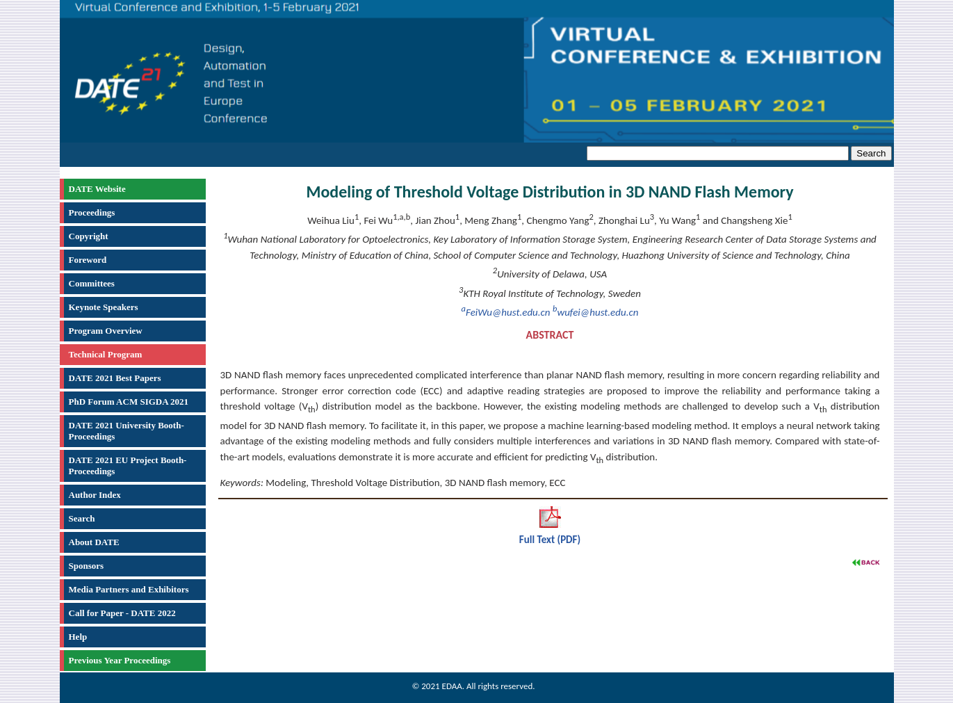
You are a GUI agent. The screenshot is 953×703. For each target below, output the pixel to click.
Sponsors (86, 565)
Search (82, 518)
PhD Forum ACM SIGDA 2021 (129, 401)
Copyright (88, 236)
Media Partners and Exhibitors (129, 589)
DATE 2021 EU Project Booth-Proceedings (128, 465)
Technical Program (105, 354)
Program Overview (105, 330)
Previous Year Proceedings (120, 660)
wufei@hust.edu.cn (595, 312)
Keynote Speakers (103, 307)
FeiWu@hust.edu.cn (506, 312)
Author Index (95, 495)
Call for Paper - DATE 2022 (122, 613)
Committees (92, 283)
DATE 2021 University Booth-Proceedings (126, 431)
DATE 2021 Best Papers (115, 378)
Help (78, 636)
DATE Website (97, 189)
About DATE (94, 542)
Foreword (88, 259)
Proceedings (92, 212)
